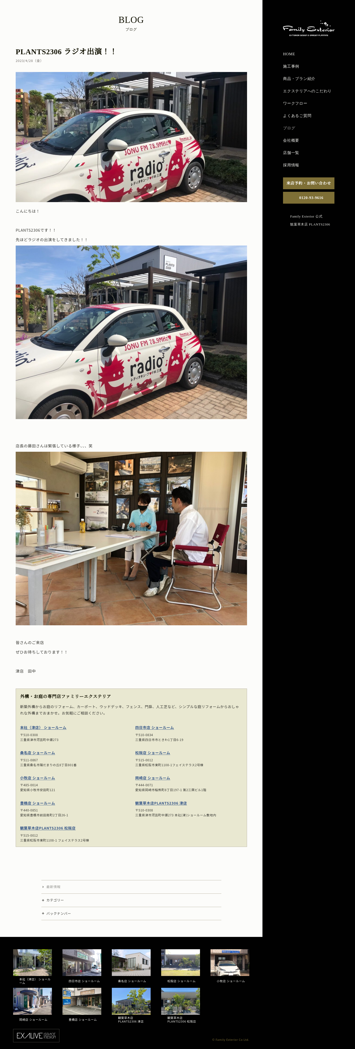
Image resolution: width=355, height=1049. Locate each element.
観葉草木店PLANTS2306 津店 (161, 802)
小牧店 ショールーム (37, 777)
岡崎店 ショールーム (152, 777)
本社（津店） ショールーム (43, 727)
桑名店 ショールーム (37, 752)
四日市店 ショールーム (154, 727)
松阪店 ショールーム (152, 752)
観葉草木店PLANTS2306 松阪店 (48, 827)
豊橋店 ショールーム (37, 802)
